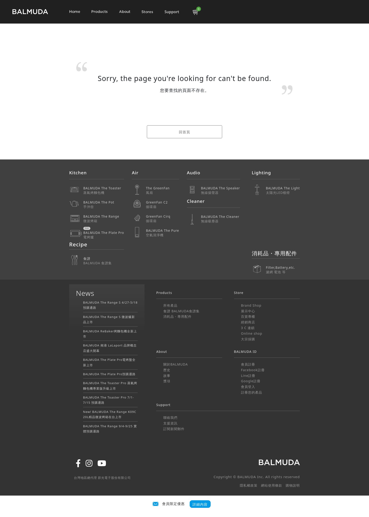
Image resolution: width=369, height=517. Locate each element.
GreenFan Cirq (162, 218)
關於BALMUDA (175, 364)
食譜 (103, 260)
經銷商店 (248, 322)
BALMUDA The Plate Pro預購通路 (109, 374)
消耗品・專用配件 (177, 316)
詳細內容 (200, 504)
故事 (166, 375)
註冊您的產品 (251, 392)
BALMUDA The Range (103, 218)
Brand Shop (251, 305)
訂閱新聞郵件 (173, 429)
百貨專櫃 (248, 316)
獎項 (166, 381)
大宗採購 (248, 339)
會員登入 (248, 386)
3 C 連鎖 (248, 328)
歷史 (166, 370)
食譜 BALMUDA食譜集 (181, 311)
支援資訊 (170, 423)
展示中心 (248, 311)
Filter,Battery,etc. (283, 266)
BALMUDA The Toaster (103, 190)
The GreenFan (162, 190)
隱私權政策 (248, 485)
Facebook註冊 (253, 370)
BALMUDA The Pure (162, 232)
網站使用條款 (271, 485)
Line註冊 (248, 375)
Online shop (251, 333)
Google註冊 (251, 381)
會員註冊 (248, 364)
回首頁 (184, 132)
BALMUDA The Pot (103, 204)
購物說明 (293, 485)
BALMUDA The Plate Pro (103, 235)
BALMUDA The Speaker (220, 190)
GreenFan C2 (162, 204)
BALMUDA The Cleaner (220, 219)
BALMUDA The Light (283, 190)
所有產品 (170, 305)
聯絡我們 (170, 417)
